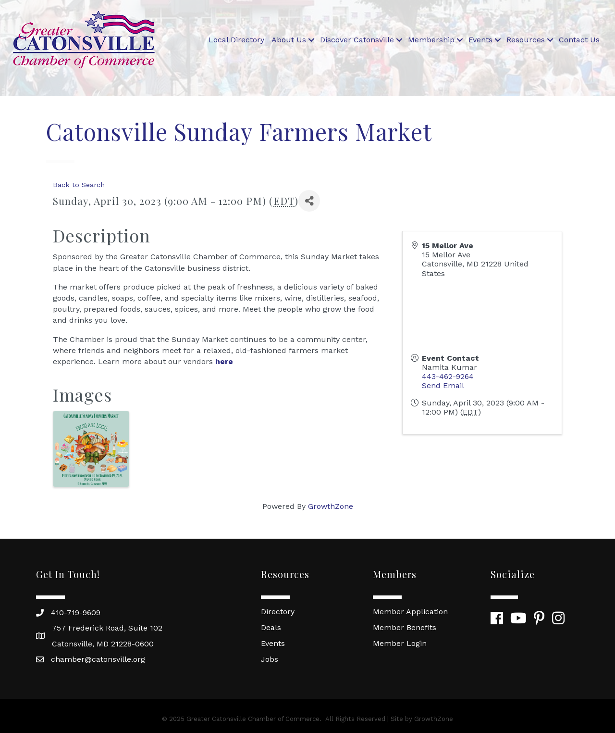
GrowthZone (330, 506)
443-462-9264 (448, 376)
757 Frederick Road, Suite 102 (107, 627)
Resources (525, 39)
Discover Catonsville (357, 39)
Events (480, 39)
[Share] (309, 201)
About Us (288, 39)
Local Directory (236, 39)
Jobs (269, 659)
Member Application (410, 611)
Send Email (443, 385)
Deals (271, 627)
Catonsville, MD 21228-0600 (103, 643)
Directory (278, 611)
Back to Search (79, 185)
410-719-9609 (75, 612)
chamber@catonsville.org (98, 659)
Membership (431, 39)
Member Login (400, 643)
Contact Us (579, 39)
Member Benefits (404, 627)
